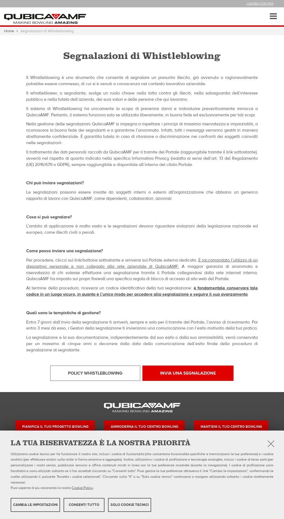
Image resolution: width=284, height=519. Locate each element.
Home (9, 31)
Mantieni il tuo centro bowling (231, 427)
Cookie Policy (82, 488)
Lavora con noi (260, 3)
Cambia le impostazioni (35, 505)
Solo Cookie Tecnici (129, 505)
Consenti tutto (84, 505)
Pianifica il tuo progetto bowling (55, 427)
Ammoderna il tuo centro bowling (144, 427)
